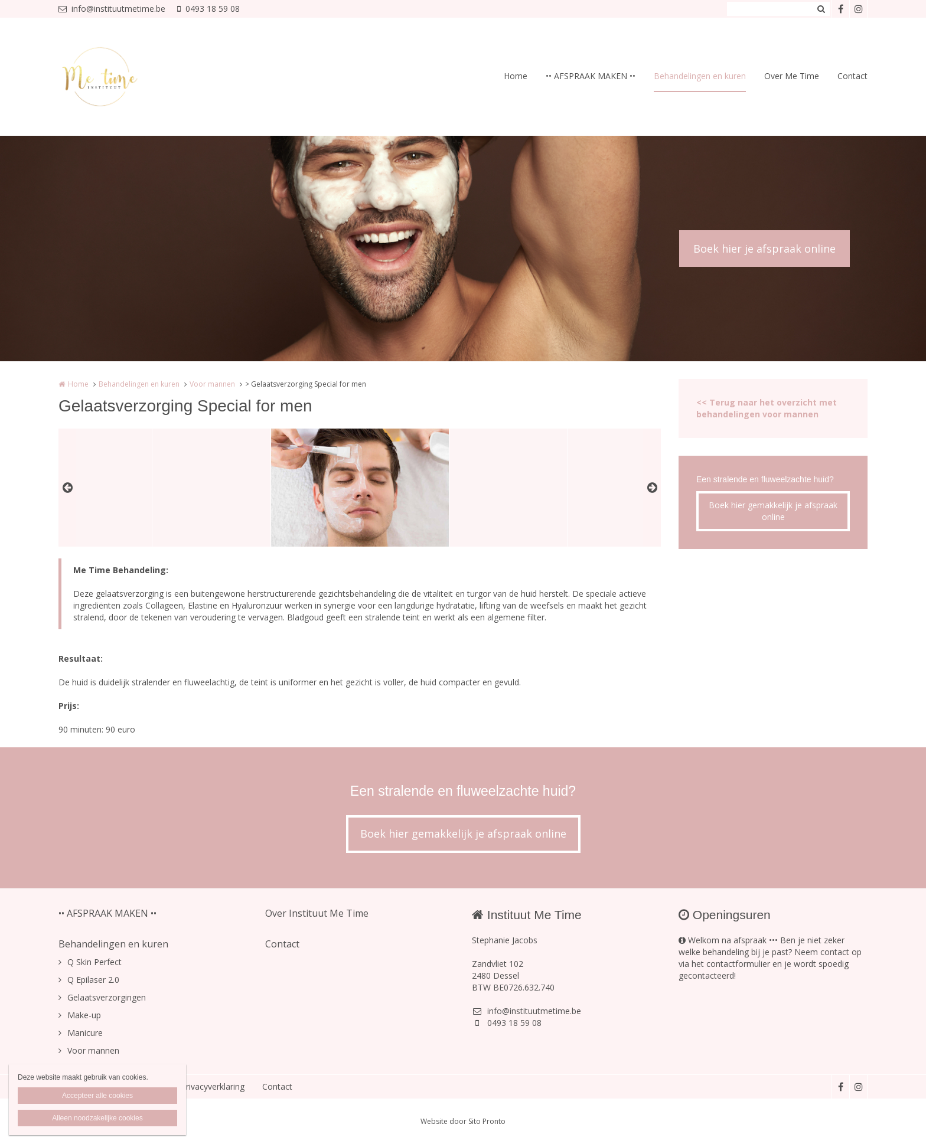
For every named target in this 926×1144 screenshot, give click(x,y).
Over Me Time (791, 75)
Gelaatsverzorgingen (106, 997)
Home (515, 75)
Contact (852, 75)
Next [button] (652, 488)
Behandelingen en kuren (700, 75)
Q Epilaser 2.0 (93, 979)
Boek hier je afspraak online (764, 248)
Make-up (84, 1015)
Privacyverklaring (212, 1086)
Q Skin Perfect (94, 962)
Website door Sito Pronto (463, 1121)
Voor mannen (212, 384)
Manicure (85, 1032)
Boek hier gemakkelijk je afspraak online (773, 510)
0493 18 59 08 (208, 8)
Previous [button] (67, 488)
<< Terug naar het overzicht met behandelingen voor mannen (766, 408)
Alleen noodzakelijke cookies (97, 1118)
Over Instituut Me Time (317, 913)
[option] (360, 488)
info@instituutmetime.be (111, 8)
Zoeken (821, 9)
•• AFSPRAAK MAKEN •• (590, 75)
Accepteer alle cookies (97, 1095)
